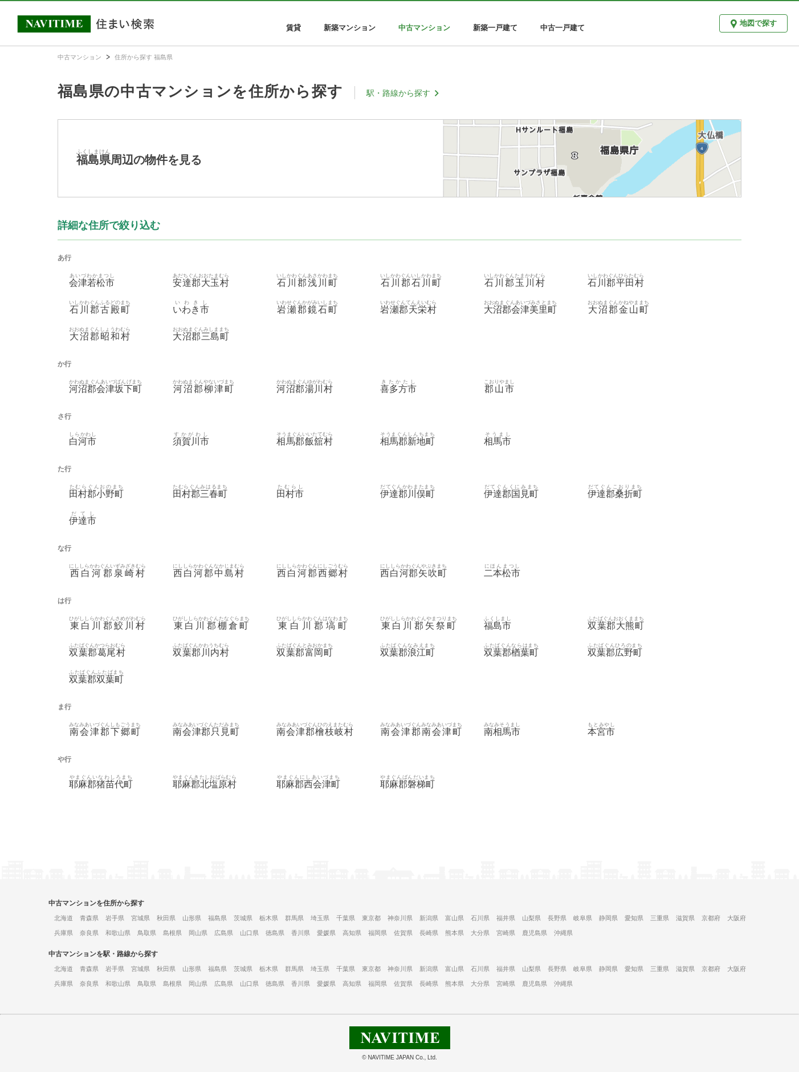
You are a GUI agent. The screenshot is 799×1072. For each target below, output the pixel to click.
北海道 (63, 918)
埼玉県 (320, 918)
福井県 (505, 918)
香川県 (300, 932)
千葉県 (345, 918)
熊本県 (454, 932)
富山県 (454, 918)
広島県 (223, 932)
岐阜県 (582, 918)
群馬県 (294, 918)
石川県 (480, 918)
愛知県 (634, 918)
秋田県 (166, 918)
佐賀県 (403, 932)
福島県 (217, 918)
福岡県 (377, 932)
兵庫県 (63, 932)
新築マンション (350, 27)
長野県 (557, 918)
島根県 (172, 932)
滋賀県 (685, 918)
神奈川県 (400, 918)
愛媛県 (326, 932)
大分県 (480, 932)
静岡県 (608, 918)
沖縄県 (563, 932)
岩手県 (114, 918)
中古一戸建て (562, 27)
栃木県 (268, 918)
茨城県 (243, 918)
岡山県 (198, 932)
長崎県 (428, 932)
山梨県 (531, 918)
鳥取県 (146, 932)
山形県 (191, 918)
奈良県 (89, 932)
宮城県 (140, 918)
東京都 (371, 918)
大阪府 (736, 918)
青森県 (89, 918)
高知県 (352, 932)
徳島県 (275, 932)
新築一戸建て (495, 27)
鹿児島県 (534, 932)
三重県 (659, 918)
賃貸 (293, 27)
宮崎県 (505, 932)
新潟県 (428, 918)
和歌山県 (118, 932)
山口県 (249, 932)
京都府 (711, 918)
